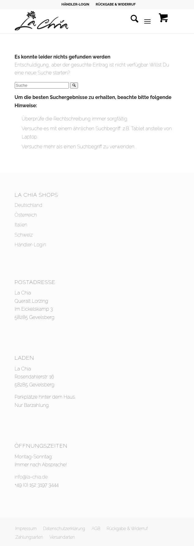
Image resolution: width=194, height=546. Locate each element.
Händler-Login (30, 245)
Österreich (26, 215)
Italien (21, 225)
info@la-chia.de (31, 477)
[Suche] (131, 21)
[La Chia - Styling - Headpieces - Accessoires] (81, 21)
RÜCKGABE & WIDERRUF (116, 4)
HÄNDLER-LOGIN (75, 4)
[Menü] (147, 21)
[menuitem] (75, 4)
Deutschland (29, 205)
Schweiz (24, 235)
